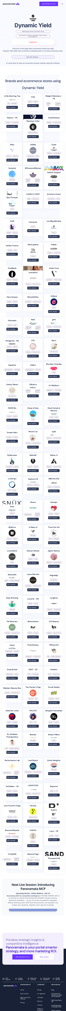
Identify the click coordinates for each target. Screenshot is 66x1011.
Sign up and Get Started (25, 998)
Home (22, 990)
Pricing (39, 990)
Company (40, 997)
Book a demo (44, 957)
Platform (39, 1001)
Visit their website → (33, 57)
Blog (52, 990)
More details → (12, 107)
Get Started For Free (48, 4)
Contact (39, 1005)
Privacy (22, 1003)
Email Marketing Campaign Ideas (56, 1006)
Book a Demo (24, 994)
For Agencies (41, 994)
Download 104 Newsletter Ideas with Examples (56, 995)
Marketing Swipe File (56, 1000)
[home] (11, 4)
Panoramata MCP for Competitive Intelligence (23, 896)
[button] (62, 3)
